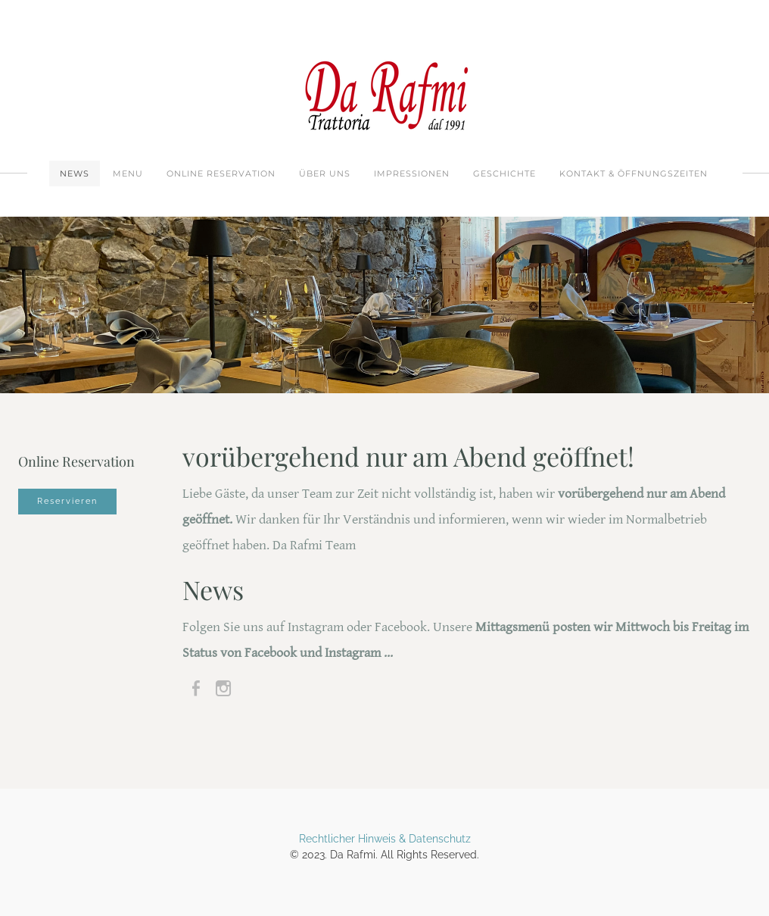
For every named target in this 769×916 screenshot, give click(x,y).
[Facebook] (196, 689)
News (74, 173)
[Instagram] (223, 689)
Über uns (324, 173)
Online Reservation (221, 173)
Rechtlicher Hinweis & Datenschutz (385, 839)
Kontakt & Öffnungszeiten (633, 173)
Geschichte (504, 173)
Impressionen (412, 173)
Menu (128, 173)
